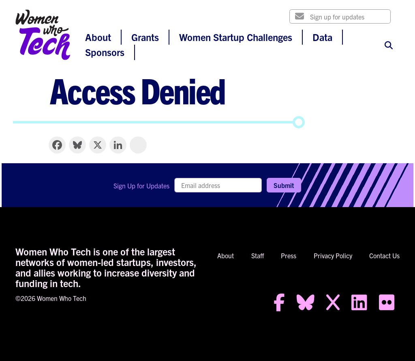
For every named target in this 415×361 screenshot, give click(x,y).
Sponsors (104, 52)
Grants (145, 37)
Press (288, 255)
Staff (257, 255)
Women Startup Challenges (235, 37)
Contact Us (384, 255)
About (98, 37)
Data (322, 37)
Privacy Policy (333, 255)
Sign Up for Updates (141, 186)
